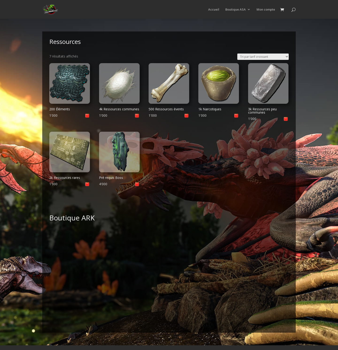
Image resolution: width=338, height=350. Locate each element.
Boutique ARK (72, 218)
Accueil (213, 10)
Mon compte (266, 10)
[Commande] (263, 57)
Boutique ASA (235, 10)
